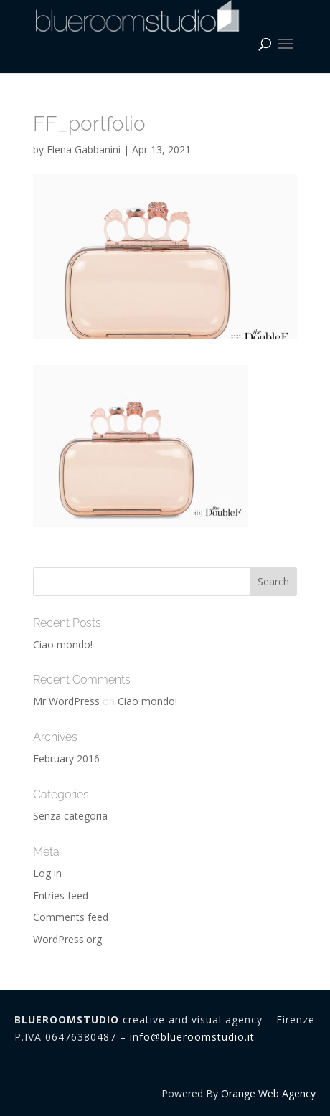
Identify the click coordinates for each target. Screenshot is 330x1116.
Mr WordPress (66, 701)
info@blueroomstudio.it (192, 1037)
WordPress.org (67, 939)
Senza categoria (70, 816)
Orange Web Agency (268, 1093)
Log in (47, 873)
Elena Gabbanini (84, 149)
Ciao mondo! (63, 644)
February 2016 (66, 758)
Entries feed (60, 895)
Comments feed (70, 917)
